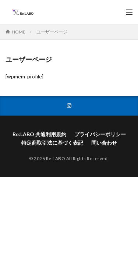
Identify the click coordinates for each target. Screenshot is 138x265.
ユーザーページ (51, 32)
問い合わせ (104, 142)
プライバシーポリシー (100, 134)
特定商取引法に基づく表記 (52, 142)
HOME (18, 32)
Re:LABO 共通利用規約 (39, 134)
